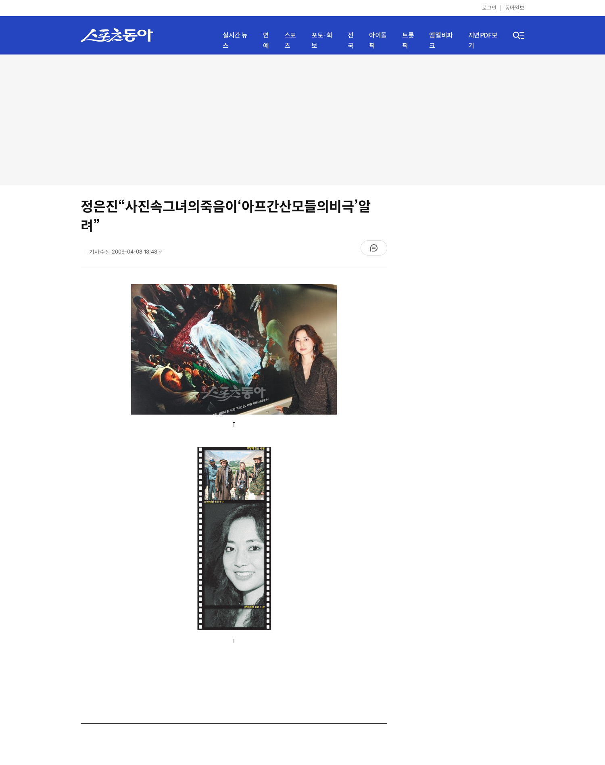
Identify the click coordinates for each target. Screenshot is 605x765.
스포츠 (290, 40)
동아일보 (514, 7)
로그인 (489, 7)
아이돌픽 (378, 40)
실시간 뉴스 (235, 40)
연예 (266, 40)
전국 (351, 40)
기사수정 (128, 253)
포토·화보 (321, 40)
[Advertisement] (303, 119)
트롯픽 (408, 40)
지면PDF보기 (483, 40)
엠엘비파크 (441, 40)
